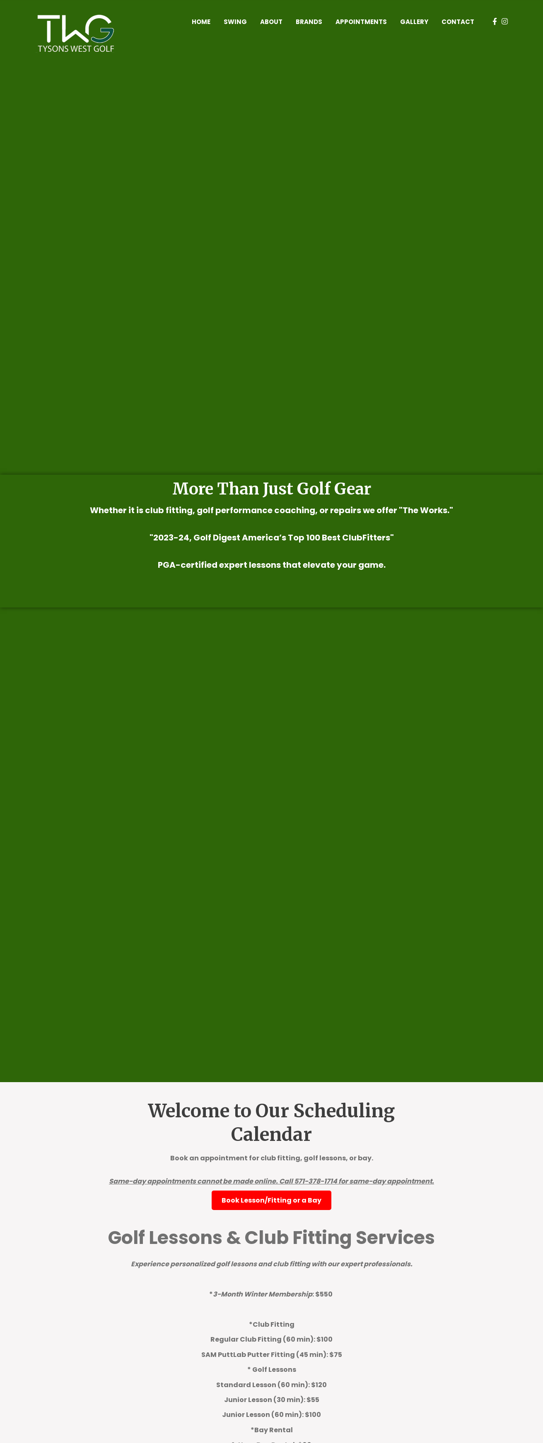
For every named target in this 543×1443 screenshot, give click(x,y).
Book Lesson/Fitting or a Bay (271, 1200)
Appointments (361, 21)
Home (201, 21)
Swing (235, 21)
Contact (458, 21)
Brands (309, 21)
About (271, 21)
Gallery (414, 21)
